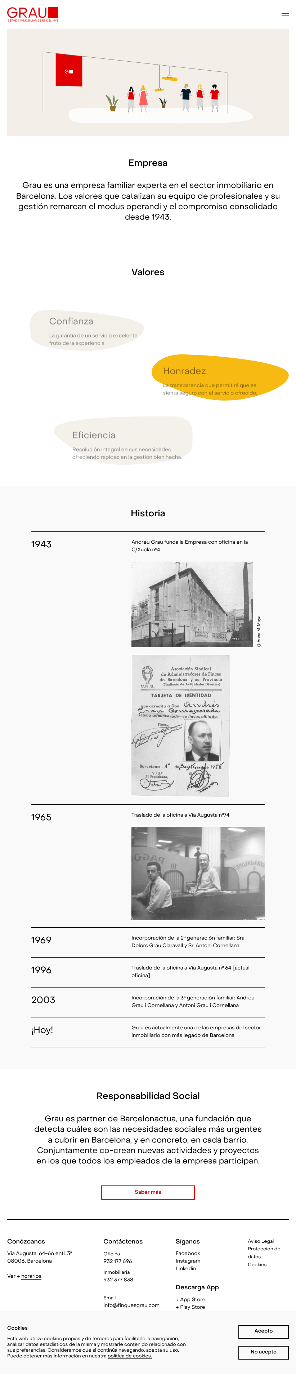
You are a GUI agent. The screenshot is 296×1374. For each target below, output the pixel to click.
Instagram (188, 1261)
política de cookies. (130, 1356)
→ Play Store (190, 1307)
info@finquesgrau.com (131, 1306)
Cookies (257, 1265)
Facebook (188, 1254)
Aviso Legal (261, 1241)
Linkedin (186, 1269)
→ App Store (191, 1300)
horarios (31, 1276)
